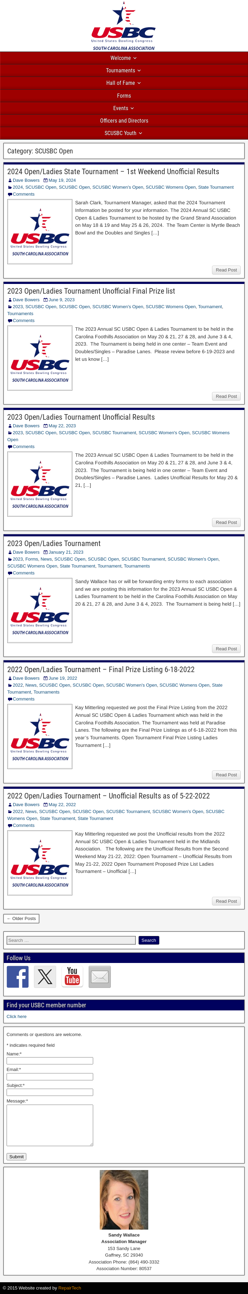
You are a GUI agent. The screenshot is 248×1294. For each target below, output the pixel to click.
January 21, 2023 (65, 552)
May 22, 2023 (62, 425)
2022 (18, 685)
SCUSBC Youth (120, 133)
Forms (124, 95)
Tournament (210, 306)
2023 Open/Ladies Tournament (54, 543)
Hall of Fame (120, 83)
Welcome (120, 58)
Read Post (226, 270)
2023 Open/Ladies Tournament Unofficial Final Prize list (91, 291)
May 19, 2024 (62, 180)
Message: (17, 1101)
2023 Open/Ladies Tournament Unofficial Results (81, 417)
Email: (14, 1069)
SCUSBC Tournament (114, 432)
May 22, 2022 (62, 804)
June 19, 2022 (62, 678)
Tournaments (120, 70)
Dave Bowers (26, 180)
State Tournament (215, 187)
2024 (18, 187)
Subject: (16, 1085)
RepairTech (69, 1288)
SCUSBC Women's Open (117, 187)
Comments (24, 194)
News (46, 559)
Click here (17, 1016)
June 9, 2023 (61, 299)
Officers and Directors (124, 120)
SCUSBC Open (40, 187)
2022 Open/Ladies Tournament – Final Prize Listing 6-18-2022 (101, 669)
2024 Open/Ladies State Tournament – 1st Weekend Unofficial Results (113, 171)
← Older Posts (21, 918)
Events (120, 108)
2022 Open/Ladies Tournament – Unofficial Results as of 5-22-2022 (108, 796)
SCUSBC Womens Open (171, 187)
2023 (18, 306)
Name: (14, 1053)
